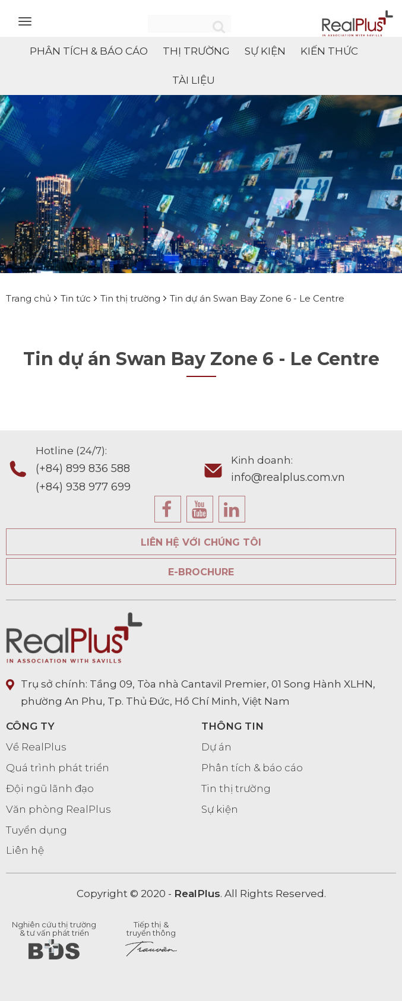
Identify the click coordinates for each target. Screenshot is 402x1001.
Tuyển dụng (36, 830)
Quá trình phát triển (57, 768)
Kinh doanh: (314, 470)
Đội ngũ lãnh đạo (50, 788)
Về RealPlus (36, 747)
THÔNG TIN (232, 726)
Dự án (216, 747)
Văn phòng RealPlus (58, 809)
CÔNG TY (30, 726)
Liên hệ (25, 850)
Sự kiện (219, 809)
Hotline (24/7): (118, 470)
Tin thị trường (236, 788)
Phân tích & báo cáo (252, 768)
